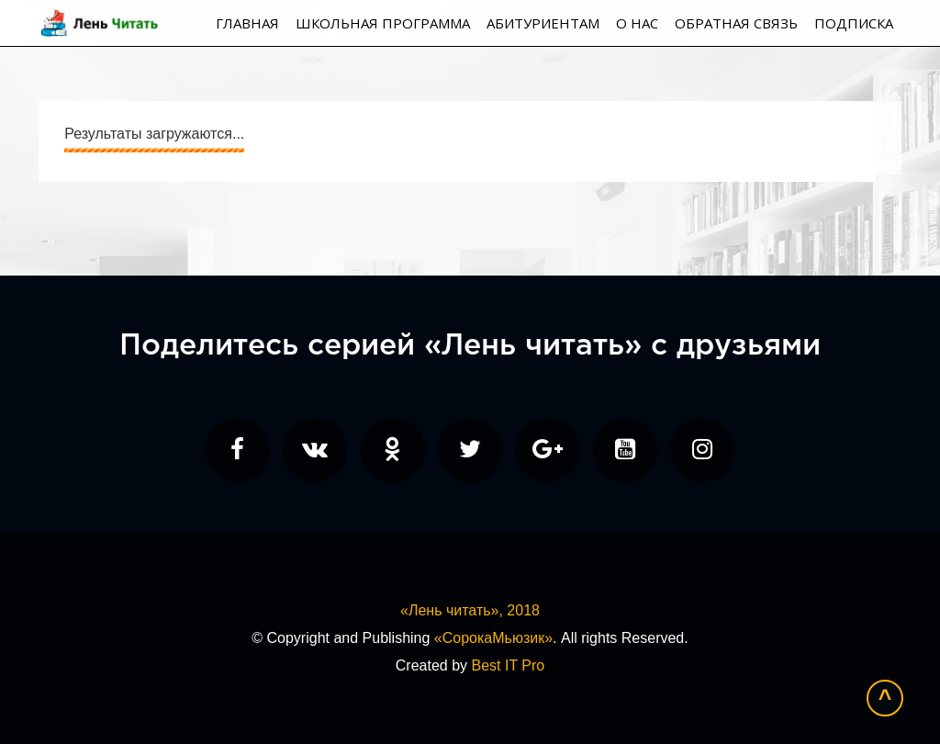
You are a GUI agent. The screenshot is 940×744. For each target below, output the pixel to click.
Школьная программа (383, 23)
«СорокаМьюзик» (493, 638)
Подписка (853, 23)
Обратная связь (736, 23)
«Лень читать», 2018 (470, 610)
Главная (247, 23)
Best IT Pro (507, 665)
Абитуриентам (543, 23)
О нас (637, 23)
